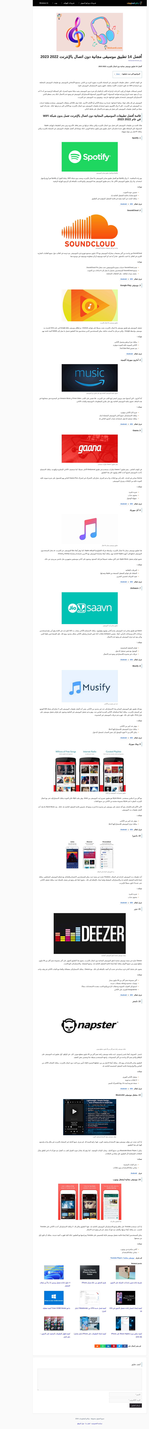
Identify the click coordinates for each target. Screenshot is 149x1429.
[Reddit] (82, 1346)
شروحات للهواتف (51, 3)
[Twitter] (104, 1346)
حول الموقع (65, 1423)
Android (108, 204)
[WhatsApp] (87, 1346)
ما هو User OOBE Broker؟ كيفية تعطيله (41, 1308)
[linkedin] (93, 1346)
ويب (38, 3)
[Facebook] (109, 1346)
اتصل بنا (72, 1423)
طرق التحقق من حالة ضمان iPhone (79, 1283)
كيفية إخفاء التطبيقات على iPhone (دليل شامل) (75, 1334)
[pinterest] (98, 1346)
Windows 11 (28, 3)
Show (102, 74)
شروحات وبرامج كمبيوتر (71, 3)
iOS (116, 204)
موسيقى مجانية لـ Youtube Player (107, 1258)
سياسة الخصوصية (81, 1423)
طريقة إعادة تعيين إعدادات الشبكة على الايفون (111, 1283)
